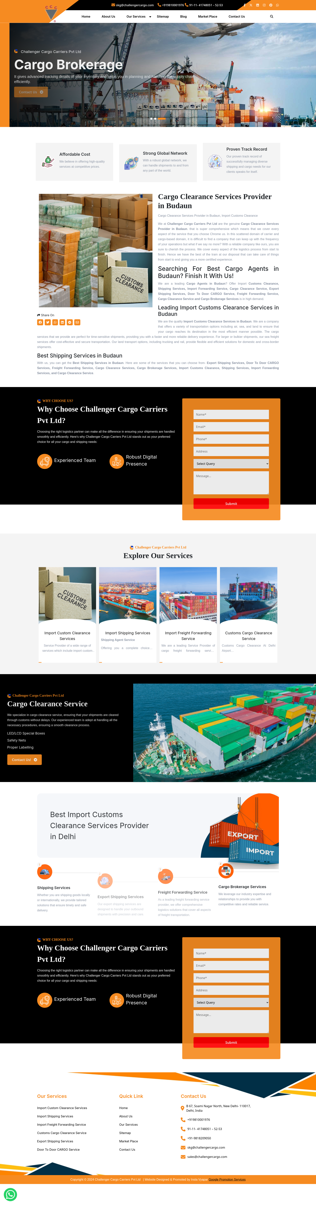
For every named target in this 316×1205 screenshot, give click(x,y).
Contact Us (237, 17)
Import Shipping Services (55, 1137)
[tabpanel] (158, 86)
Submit (247, 525)
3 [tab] (162, 140)
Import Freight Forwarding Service (61, 1145)
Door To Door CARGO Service (58, 1170)
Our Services (136, 17)
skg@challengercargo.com (144, 5)
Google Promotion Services (227, 1200)
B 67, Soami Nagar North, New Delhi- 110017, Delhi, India (218, 1129)
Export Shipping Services (55, 1162)
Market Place (208, 17)
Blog (184, 17)
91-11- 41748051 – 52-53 (191, 5)
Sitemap (164, 17)
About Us (109, 17)
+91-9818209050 (199, 1159)
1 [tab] (151, 140)
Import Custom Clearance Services (62, 1129)
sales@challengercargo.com (207, 1178)
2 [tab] (155, 140)
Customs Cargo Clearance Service (61, 1154)
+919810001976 (169, 5)
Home (86, 17)
